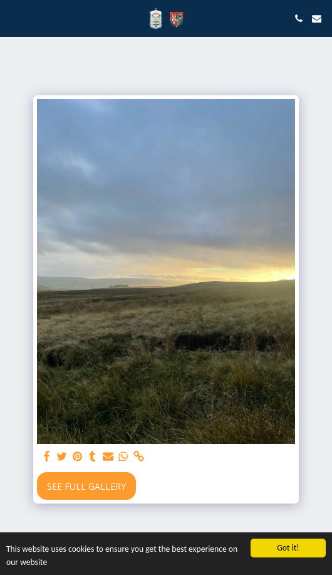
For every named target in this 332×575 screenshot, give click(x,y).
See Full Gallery (86, 486)
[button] (13, 18)
